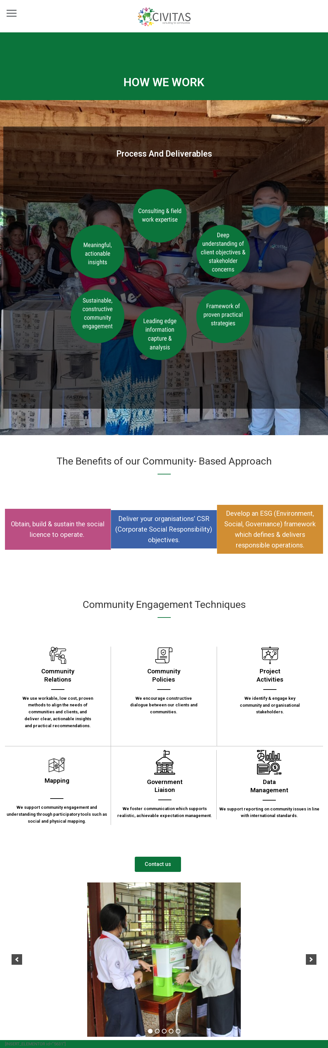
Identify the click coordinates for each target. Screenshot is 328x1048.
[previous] (17, 959)
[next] (311, 959)
